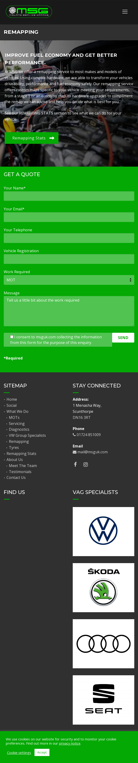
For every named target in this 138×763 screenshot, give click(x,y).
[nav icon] (124, 12)
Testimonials (20, 471)
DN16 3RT (82, 417)
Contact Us (16, 477)
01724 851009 (87, 434)
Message (12, 293)
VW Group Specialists (27, 435)
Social (12, 405)
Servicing (17, 423)
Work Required (17, 271)
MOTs (14, 417)
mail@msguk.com (90, 451)
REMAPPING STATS (36, 113)
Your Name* (15, 188)
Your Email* (14, 209)
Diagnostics (19, 429)
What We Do (18, 411)
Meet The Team (23, 465)
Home (12, 399)
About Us (15, 459)
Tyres (14, 447)
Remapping (19, 441)
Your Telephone (18, 229)
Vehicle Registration (21, 250)
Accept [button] (42, 752)
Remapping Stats (21, 453)
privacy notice (69, 743)
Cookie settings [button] (19, 752)
